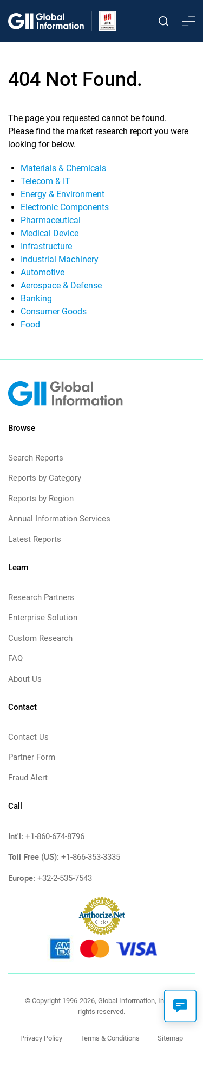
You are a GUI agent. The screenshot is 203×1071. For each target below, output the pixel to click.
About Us (25, 679)
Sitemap (170, 1038)
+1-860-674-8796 (54, 836)
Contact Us (28, 737)
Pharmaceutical (51, 220)
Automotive (42, 272)
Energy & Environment (62, 194)
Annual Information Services (59, 519)
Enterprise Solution (42, 617)
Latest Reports (34, 539)
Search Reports (35, 458)
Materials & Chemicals (63, 168)
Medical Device (49, 233)
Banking (36, 298)
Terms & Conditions (110, 1038)
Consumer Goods (54, 311)
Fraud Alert (28, 778)
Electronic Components (65, 207)
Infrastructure (46, 246)
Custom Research (40, 638)
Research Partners (41, 597)
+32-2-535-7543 (64, 878)
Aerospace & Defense (61, 285)
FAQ (15, 658)
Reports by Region (41, 498)
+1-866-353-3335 (90, 857)
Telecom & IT (45, 181)
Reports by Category (44, 478)
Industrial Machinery (60, 259)
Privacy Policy (41, 1038)
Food (30, 324)
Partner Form (31, 757)
